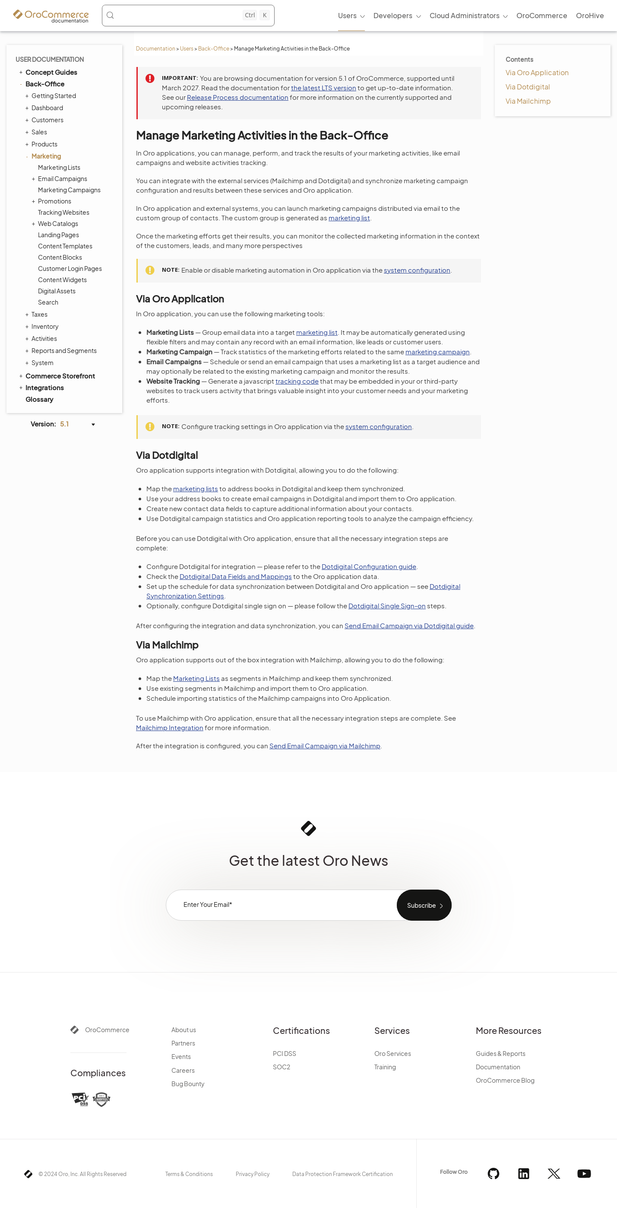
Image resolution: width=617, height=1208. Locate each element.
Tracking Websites (63, 212)
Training (385, 1067)
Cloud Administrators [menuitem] (465, 15)
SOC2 (281, 1067)
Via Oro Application (537, 72)
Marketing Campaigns (69, 190)
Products (42, 144)
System (40, 362)
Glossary (39, 399)
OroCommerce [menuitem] (541, 15)
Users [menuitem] (347, 15)
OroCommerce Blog (505, 1080)
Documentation (155, 48)
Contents (519, 59)
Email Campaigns (60, 178)
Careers (183, 1070)
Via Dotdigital (528, 86)
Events (181, 1056)
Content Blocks (60, 257)
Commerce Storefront (56, 375)
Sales (37, 131)
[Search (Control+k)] (187, 15)
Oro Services (392, 1053)
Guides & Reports (500, 1053)
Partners (183, 1043)
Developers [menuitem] (392, 15)
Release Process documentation (237, 97)
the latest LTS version (323, 87)
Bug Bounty (188, 1083)
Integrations (41, 387)
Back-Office (213, 48)
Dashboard (45, 107)
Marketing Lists (59, 167)
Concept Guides (47, 71)
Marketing (44, 156)
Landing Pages (58, 234)
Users (186, 48)
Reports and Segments (62, 350)
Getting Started (51, 95)
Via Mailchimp (528, 100)
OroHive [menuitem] (590, 15)
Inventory (43, 326)
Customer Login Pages (70, 268)
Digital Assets (57, 291)
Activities (42, 338)
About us (183, 1029)
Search (48, 302)
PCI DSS (284, 1053)
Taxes (37, 314)
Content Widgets (62, 279)
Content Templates (65, 246)
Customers (45, 119)
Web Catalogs (56, 223)
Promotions (52, 201)
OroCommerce (107, 1029)
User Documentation (50, 59)
